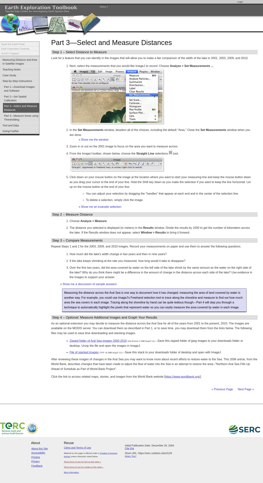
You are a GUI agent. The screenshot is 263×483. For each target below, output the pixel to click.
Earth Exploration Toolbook (15, 48)
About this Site (39, 448)
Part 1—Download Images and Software (19, 88)
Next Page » (245, 389)
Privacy (35, 461)
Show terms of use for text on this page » (82, 462)
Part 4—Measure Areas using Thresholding (21, 117)
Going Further (11, 131)
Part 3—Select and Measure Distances (20, 108)
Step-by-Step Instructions (17, 81)
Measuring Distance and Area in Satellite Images (20, 61)
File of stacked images (84, 352)
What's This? (130, 456)
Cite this (129, 448)
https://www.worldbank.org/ (182, 376)
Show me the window (93, 139)
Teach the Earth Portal (12, 44)
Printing (35, 457)
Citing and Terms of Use (77, 447)
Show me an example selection (100, 206)
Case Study (9, 75)
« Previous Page (222, 389)
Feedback (36, 465)
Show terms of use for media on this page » (83, 467)
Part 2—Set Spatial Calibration (15, 98)
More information (71, 472)
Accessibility (38, 452)
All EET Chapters (10, 53)
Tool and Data (11, 125)
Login (240, 2)
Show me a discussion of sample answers (88, 284)
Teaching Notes (12, 69)
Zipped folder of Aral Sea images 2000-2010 (98, 340)
